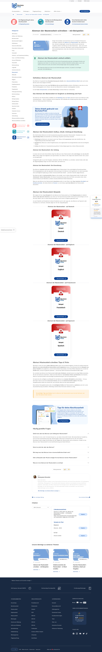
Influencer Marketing (57, 628)
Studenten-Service (16, 111)
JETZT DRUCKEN (85, 11)
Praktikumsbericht (16, 84)
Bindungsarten (14, 634)
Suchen (72, 1)
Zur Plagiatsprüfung (63, 420)
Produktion (14, 86)
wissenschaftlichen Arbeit (73, 81)
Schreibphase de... (43, 559)
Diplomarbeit (14, 612)
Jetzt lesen (35, 569)
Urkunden (33, 634)
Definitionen (15, 43)
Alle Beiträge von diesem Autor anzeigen (48, 490)
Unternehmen (56, 599)
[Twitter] (84, 633)
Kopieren (83, 514)
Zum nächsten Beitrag (84, 497)
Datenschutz (32, 649)
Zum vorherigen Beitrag (38, 497)
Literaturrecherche (16, 69)
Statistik (14, 108)
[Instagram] (77, 633)
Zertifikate (34, 638)
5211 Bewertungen (79, 619)
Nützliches (47, 11)
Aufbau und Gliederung (17, 36)
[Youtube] (80, 633)
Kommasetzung (15, 65)
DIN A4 (33, 618)
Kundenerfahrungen (57, 615)
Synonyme (14, 113)
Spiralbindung (14, 628)
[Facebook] (73, 633)
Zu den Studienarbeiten (42, 124)
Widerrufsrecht (25, 649)
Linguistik (14, 67)
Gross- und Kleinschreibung (18, 57)
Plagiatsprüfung (37, 11)
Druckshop (13, 602)
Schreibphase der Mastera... (46, 34)
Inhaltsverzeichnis (37, 183)
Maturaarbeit (14, 615)
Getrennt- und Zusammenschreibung (20, 55)
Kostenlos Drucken (57, 625)
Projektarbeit (15, 89)
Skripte (33, 609)
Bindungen (26, 11)
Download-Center (56, 612)
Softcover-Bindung (16, 625)
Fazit (68, 97)
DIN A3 (33, 615)
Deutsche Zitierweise (16, 45)
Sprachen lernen (15, 106)
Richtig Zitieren (15, 101)
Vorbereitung (15, 115)
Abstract (67, 42)
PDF (32, 612)
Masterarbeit (15, 72)
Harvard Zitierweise (16, 60)
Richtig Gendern (15, 98)
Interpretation (43, 89)
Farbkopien (34, 628)
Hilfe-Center (87, 1)
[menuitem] (14, 649)
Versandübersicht (56, 606)
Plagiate (13, 79)
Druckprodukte (16, 11)
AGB (20, 649)
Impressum (38, 649)
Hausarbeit (14, 62)
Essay (13, 50)
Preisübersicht (35, 602)
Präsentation (15, 82)
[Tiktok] (86, 633)
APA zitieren (14, 33)
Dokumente (34, 606)
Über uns (54, 622)
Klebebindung (14, 631)
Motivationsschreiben (17, 77)
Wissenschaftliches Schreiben (18, 120)
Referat (13, 96)
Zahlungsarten (55, 609)
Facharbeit (14, 53)
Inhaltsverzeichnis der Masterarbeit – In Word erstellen (60, 567)
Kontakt (80, 1)
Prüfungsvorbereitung (17, 91)
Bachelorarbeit (15, 38)
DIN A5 (33, 622)
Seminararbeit (15, 103)
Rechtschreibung (15, 94)
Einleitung (60, 97)
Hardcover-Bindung (16, 622)
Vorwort (55, 183)
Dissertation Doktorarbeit (17, 48)
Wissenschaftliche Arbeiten (18, 118)
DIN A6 (33, 625)
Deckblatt (83, 181)
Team (53, 618)
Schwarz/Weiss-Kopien (37, 631)
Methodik (14, 74)
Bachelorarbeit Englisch (17, 40)
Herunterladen (60, 240)
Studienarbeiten (16, 599)
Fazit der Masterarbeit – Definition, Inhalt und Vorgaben (80, 567)
